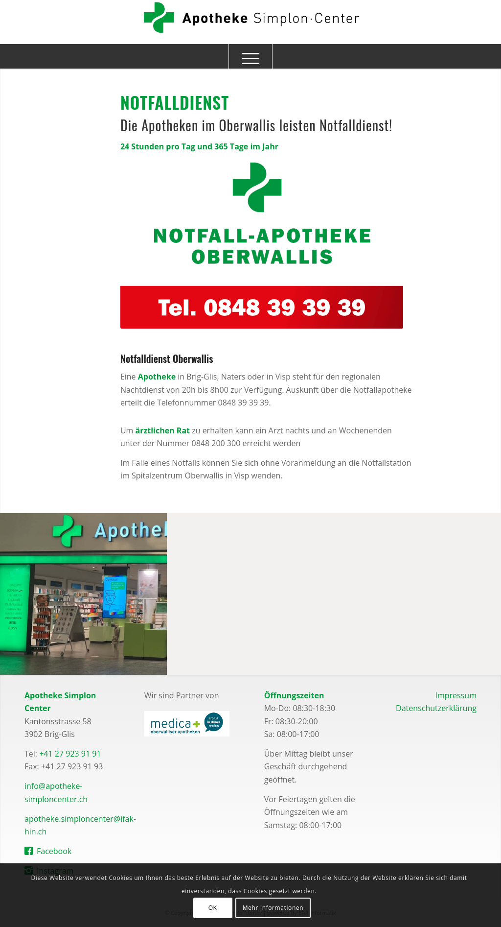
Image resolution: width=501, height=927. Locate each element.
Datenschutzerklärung (436, 708)
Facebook (54, 851)
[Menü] (250, 56)
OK (212, 907)
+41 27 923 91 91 (70, 753)
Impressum (455, 695)
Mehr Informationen (273, 907)
